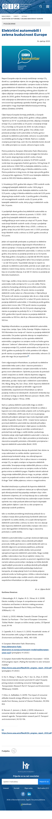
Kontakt (16, 788)
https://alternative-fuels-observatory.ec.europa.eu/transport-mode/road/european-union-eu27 (25, 650)
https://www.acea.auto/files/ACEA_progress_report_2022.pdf (27, 668)
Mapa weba (28, 788)
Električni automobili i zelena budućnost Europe (22, 19)
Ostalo (24, 16)
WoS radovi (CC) (43, 788)
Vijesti (16, 16)
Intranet (6, 788)
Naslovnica (6, 16)
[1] (28, 356)
